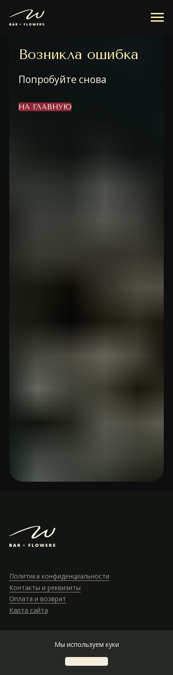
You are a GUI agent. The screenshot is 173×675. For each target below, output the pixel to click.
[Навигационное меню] (157, 17)
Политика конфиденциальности (59, 576)
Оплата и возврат (37, 598)
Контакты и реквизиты (45, 587)
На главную (45, 106)
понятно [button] (86, 661)
